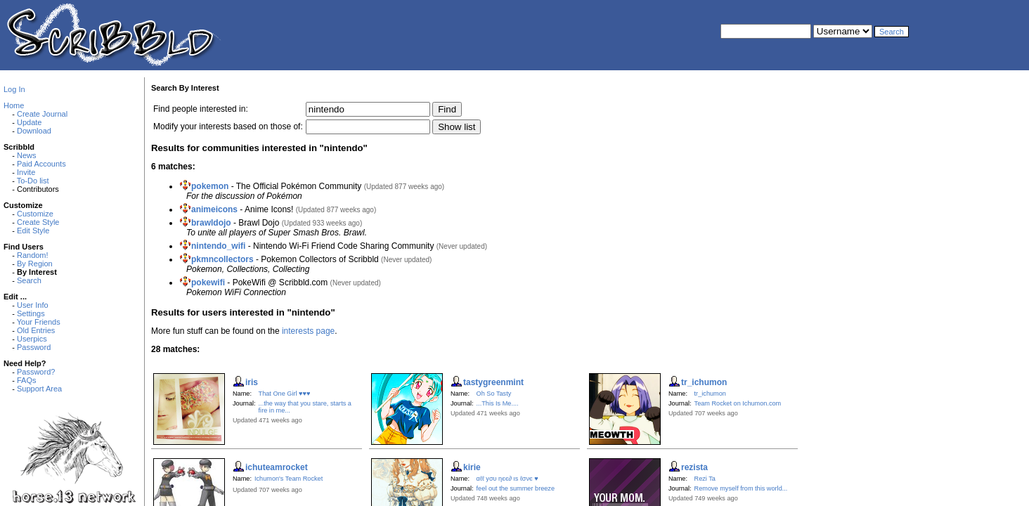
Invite (26, 172)
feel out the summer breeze (516, 488)
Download (34, 130)
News (27, 155)
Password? (36, 372)
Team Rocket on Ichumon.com (738, 403)
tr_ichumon (710, 393)
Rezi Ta (705, 478)
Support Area (39, 388)
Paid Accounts (41, 164)
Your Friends (38, 322)
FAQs (27, 380)
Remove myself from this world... (741, 488)
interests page (308, 331)
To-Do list (33, 180)
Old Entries (36, 330)
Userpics (32, 339)
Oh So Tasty (494, 393)
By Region (35, 263)
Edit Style (33, 230)
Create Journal (42, 114)
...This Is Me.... (498, 403)
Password (34, 347)
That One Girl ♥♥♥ (285, 393)
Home (14, 105)
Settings (31, 313)
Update (29, 122)
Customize (35, 213)
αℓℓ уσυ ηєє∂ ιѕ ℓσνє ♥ (507, 478)
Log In (14, 89)
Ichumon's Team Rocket (288, 478)
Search (29, 280)
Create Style (38, 222)
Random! (32, 255)
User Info (32, 305)
